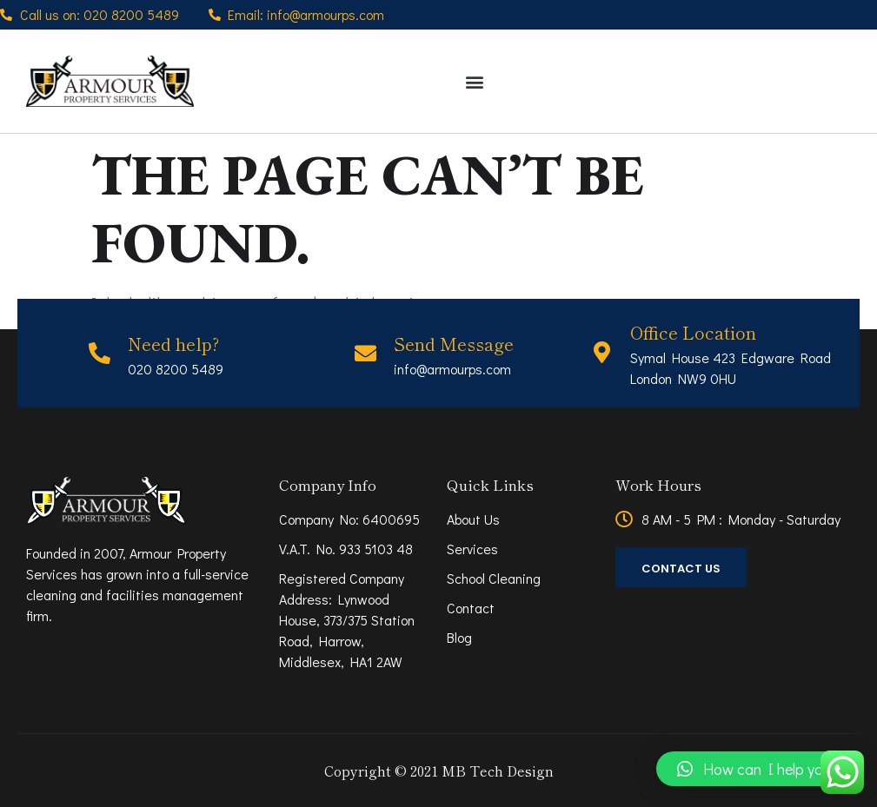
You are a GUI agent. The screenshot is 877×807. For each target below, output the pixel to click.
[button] (474, 81)
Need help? (173, 343)
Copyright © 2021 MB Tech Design (439, 770)
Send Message (454, 343)
